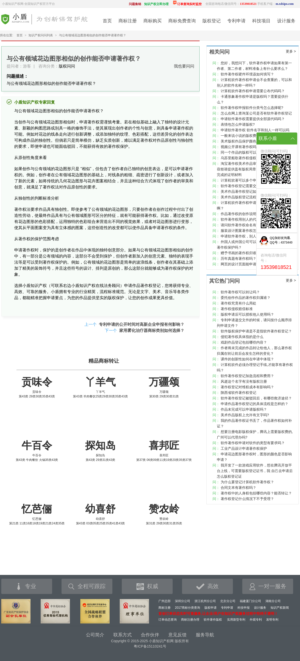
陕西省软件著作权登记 (238, 393)
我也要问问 (184, 66)
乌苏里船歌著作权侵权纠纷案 (244, 158)
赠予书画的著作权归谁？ (240, 253)
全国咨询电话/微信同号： (231, 4)
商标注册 (127, 20)
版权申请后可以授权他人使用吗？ (247, 314)
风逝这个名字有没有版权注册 (244, 381)
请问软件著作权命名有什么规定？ (247, 225)
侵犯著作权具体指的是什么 (242, 337)
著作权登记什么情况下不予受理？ (247, 499)
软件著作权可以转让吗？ (240, 292)
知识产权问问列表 (40, 35)
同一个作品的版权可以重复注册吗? (248, 152)
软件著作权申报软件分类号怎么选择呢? (252, 108)
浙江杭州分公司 (205, 601)
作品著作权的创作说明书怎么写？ (247, 214)
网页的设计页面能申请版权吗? (245, 264)
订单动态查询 (167, 619)
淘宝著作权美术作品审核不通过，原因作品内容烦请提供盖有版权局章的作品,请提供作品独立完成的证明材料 (255, 169)
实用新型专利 (236, 619)
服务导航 (205, 634)
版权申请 (210, 607)
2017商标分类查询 (187, 607)
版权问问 (67, 66)
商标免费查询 (182, 20)
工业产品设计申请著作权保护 (244, 448)
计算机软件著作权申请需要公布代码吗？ (253, 91)
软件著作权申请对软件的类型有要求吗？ (253, 443)
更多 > (291, 51)
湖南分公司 (273, 601)
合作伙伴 (150, 634)
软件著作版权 (213, 619)
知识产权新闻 (280, 607)
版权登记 (211, 20)
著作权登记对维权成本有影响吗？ (247, 387)
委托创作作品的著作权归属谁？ (246, 298)
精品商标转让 (103, 361)
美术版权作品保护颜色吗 (240, 141)
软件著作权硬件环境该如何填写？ (247, 74)
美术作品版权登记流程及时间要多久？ (251, 197)
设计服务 (286, 20)
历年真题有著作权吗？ (238, 258)
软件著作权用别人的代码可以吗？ (247, 219)
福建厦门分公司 (250, 601)
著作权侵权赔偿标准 (237, 309)
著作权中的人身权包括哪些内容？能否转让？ (256, 493)
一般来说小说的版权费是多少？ (246, 136)
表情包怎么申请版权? (238, 124)
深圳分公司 (182, 601)
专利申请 (236, 20)
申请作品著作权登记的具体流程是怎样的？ (254, 404)
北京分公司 (227, 601)
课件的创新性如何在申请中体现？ (247, 359)
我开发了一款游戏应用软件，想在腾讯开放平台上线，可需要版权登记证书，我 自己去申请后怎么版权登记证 (255, 470)
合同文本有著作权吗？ (238, 488)
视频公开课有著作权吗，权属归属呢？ (251, 147)
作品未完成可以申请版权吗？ (244, 409)
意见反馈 (177, 634)
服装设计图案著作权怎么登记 (244, 231)
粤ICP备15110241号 (150, 646)
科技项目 (261, 20)
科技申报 (243, 607)
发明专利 (272, 619)
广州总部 (164, 601)
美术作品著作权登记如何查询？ (246, 191)
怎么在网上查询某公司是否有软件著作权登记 (256, 113)
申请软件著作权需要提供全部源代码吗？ (253, 119)
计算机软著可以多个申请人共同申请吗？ (253, 180)
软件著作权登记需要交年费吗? (245, 186)
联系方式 (122, 634)
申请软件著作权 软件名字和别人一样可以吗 (255, 130)
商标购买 (152, 20)
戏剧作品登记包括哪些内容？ (244, 342)
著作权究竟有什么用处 (238, 303)
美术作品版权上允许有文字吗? (245, 415)
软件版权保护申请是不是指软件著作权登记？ (256, 331)
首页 (107, 20)
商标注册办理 (190, 619)
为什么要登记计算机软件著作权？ (247, 482)
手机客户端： (275, 4)
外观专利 (256, 619)
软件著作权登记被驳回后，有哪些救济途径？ (256, 398)
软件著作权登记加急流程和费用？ (247, 376)
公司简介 (95, 634)
